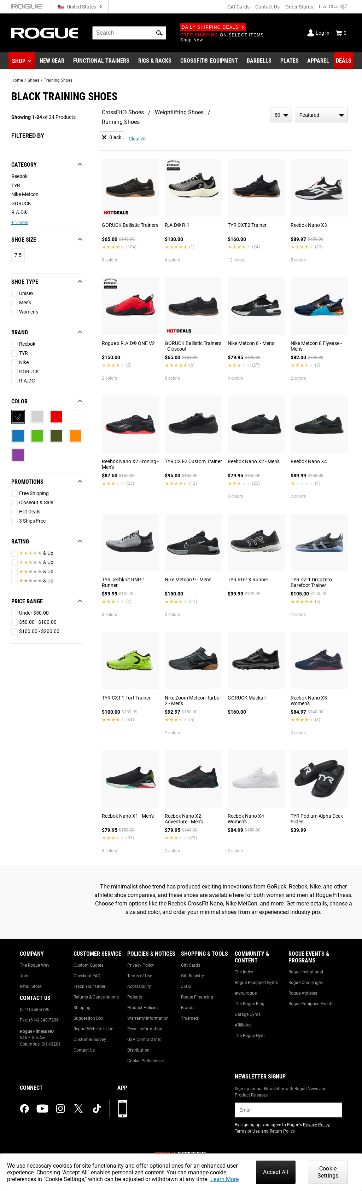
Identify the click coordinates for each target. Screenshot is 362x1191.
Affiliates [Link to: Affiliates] (243, 1025)
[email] (288, 1110)
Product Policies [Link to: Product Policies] (142, 1007)
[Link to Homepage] (44, 33)
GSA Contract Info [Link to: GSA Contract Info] (144, 1039)
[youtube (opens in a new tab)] (42, 1108)
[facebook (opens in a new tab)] (24, 1108)
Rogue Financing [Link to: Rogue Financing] (197, 997)
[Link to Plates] (289, 60)
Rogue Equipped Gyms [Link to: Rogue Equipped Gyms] (256, 982)
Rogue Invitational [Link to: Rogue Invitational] (305, 972)
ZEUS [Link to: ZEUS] (186, 986)
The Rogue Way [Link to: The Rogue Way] (34, 965)
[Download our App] (123, 1108)
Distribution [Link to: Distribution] (138, 1050)
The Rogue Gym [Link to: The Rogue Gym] (250, 1035)
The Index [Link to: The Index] (244, 972)
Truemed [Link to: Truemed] (189, 1018)
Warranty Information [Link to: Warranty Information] (148, 1018)
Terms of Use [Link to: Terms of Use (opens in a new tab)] (247, 1131)
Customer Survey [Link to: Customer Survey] (90, 1039)
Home (17, 80)
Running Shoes (121, 122)
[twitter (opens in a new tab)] (78, 1108)
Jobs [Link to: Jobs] (24, 975)
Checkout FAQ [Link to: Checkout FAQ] (87, 975)
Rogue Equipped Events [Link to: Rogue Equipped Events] (310, 1003)
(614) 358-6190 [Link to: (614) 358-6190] (34, 1009)
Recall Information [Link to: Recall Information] (144, 1028)
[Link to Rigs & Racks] (155, 60)
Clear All (137, 139)
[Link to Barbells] (259, 60)
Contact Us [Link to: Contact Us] (84, 1050)
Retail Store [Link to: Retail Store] (30, 986)
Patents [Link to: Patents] (134, 997)
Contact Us (267, 7)
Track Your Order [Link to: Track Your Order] (89, 986)
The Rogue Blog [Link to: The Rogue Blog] (249, 1003)
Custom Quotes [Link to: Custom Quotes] (88, 965)
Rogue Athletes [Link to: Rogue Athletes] (302, 993)
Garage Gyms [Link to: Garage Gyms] (248, 1014)
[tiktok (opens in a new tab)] (97, 1108)
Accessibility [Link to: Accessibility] (139, 986)
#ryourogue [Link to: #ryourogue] (246, 993)
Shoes (33, 80)
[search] (129, 33)
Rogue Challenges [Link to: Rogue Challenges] (305, 982)
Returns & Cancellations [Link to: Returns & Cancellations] (96, 997)
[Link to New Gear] (51, 60)
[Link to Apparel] (318, 60)
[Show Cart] (340, 33)
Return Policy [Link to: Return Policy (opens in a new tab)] (282, 1131)
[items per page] (281, 115)
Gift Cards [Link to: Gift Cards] (190, 965)
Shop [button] (18, 61)
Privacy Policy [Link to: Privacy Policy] (140, 965)
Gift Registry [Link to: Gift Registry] (192, 975)
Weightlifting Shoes (179, 112)
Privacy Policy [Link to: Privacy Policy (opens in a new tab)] (316, 1124)
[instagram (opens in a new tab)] (60, 1108)
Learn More (224, 1179)
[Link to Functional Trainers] (101, 60)
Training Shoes (58, 80)
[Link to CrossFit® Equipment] (209, 60)
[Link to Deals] (344, 60)
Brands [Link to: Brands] (187, 1007)
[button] (159, 33)
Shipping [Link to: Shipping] (82, 1007)
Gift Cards (238, 7)
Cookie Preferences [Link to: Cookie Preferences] (145, 1060)
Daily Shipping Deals (213, 27)
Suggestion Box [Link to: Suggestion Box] (88, 1018)
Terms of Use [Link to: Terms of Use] (139, 975)
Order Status (299, 7)
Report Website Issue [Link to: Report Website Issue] (93, 1028)
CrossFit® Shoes (123, 112)
